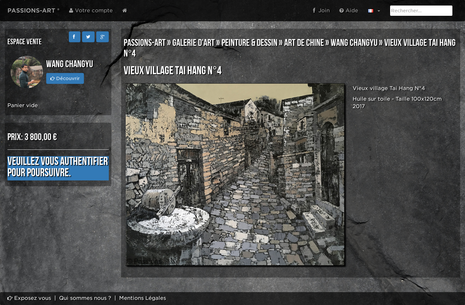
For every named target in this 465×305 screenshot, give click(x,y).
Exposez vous (29, 298)
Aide (348, 10)
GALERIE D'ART (193, 43)
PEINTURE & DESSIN (249, 43)
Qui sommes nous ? (85, 298)
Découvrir (65, 78)
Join (321, 10)
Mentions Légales (142, 298)
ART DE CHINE (304, 43)
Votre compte (91, 10)
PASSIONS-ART (145, 43)
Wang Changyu (354, 43)
